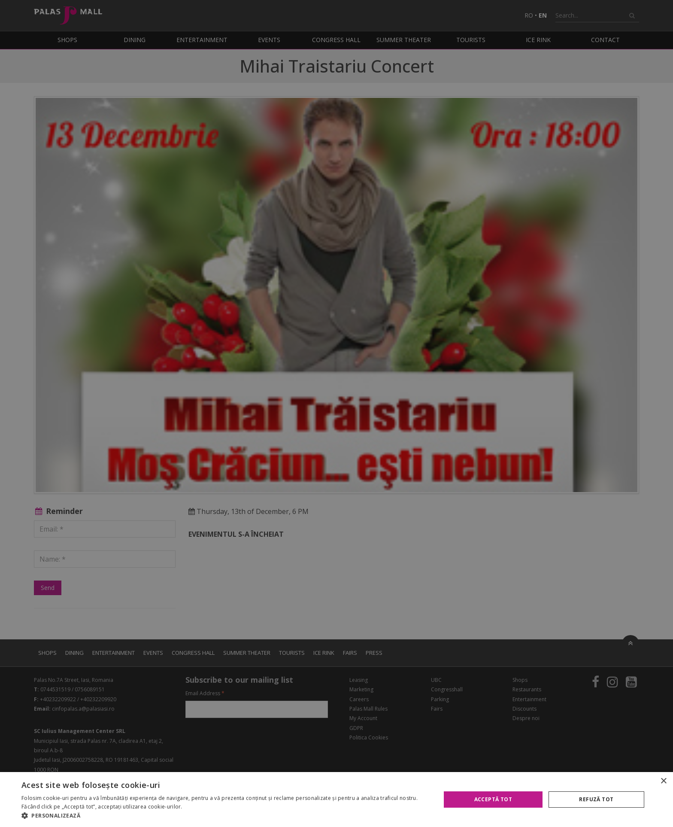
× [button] (663, 781)
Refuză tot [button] (596, 799)
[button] (224, 816)
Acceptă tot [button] (493, 799)
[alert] (336, 413)
